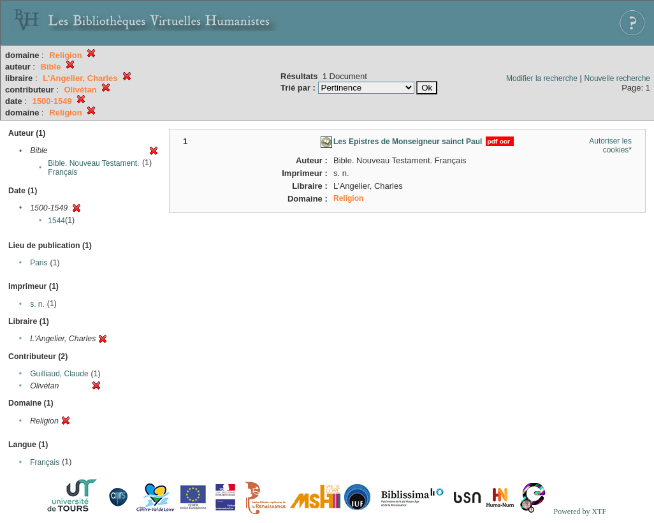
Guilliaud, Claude (59, 373)
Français (44, 462)
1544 (56, 220)
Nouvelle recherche (617, 78)
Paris (38, 262)
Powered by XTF (579, 511)
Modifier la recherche (542, 78)
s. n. (37, 304)
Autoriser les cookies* (610, 145)
